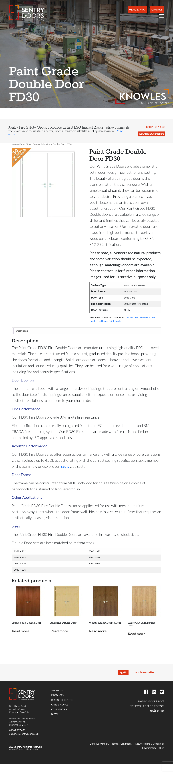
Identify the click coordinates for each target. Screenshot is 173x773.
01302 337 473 (154, 127)
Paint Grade (33, 144)
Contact (156, 9)
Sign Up (123, 672)
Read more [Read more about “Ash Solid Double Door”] (59, 631)
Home (15, 144)
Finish (22, 144)
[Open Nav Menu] (161, 16)
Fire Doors (102, 321)
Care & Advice (59, 704)
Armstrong (34, 749)
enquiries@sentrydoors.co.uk (23, 733)
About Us (57, 690)
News (54, 714)
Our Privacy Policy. (99, 743)
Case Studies (59, 709)
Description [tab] (22, 330)
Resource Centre (62, 700)
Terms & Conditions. (122, 743)
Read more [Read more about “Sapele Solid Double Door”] (20, 631)
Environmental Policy (153, 747)
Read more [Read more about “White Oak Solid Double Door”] (136, 634)
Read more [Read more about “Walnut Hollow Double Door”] (98, 631)
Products (57, 695)
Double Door (132, 317)
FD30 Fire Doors (148, 317)
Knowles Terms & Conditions (149, 743)
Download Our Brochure (151, 133)
